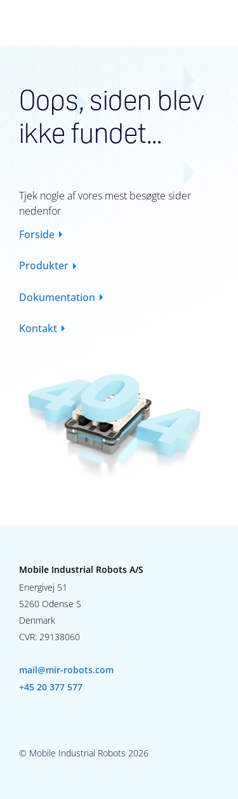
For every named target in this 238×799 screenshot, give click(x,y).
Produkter (44, 265)
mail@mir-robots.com (66, 670)
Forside (37, 234)
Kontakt (38, 328)
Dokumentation (57, 297)
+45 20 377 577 (51, 687)
